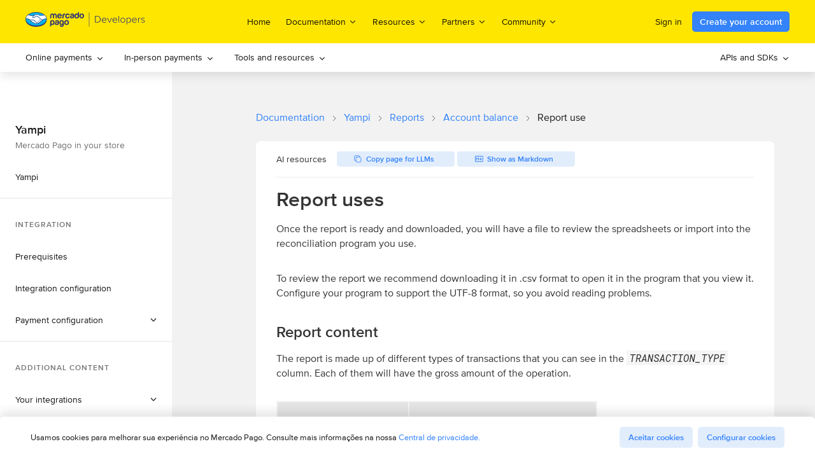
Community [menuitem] (529, 21)
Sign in (668, 21)
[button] (86, 320)
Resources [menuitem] (399, 21)
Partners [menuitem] (464, 21)
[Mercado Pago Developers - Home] (85, 22)
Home (259, 21)
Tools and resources (280, 57)
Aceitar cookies (656, 437)
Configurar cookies (741, 437)
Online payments (64, 57)
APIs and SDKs (755, 57)
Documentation (290, 117)
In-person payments (169, 57)
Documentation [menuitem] (321, 21)
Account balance (480, 117)
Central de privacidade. (439, 437)
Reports (407, 117)
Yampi (357, 117)
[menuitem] (64, 57)
